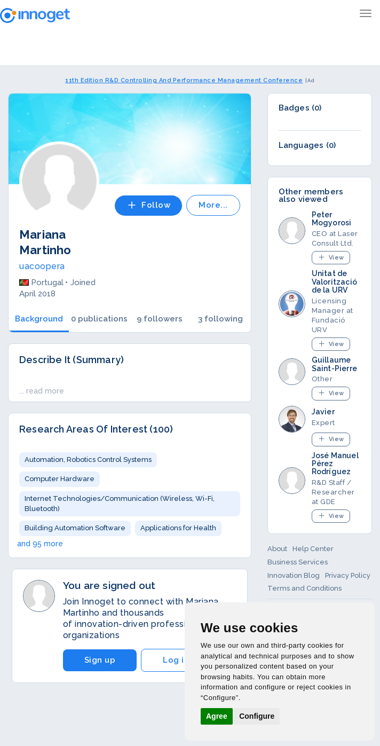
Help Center (313, 549)
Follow (148, 205)
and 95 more (40, 543)
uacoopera (42, 266)
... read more (41, 391)
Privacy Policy (347, 575)
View (331, 257)
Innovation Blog (293, 575)
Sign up (100, 660)
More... (213, 205)
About (277, 549)
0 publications (99, 319)
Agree (216, 716)
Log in (176, 660)
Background (39, 319)
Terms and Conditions (304, 588)
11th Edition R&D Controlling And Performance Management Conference (184, 80)
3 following (220, 319)
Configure (256, 716)
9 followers (160, 319)
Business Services (297, 562)
